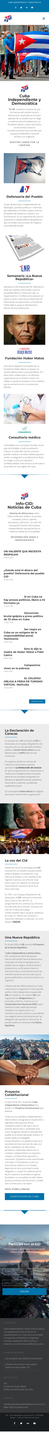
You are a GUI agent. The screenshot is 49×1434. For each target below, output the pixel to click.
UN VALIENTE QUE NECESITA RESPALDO (23, 1358)
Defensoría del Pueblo (24, 197)
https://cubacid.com (18, 1407)
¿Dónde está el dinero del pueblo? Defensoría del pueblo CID (24, 573)
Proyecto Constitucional (17, 1093)
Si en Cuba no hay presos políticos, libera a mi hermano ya (24, 600)
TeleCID (16, 921)
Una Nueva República (22, 937)
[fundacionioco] (24, 349)
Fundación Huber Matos (24, 358)
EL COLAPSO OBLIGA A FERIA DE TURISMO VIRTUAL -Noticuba (23, 681)
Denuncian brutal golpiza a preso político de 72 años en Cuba (23, 616)
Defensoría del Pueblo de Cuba (18, 1389)
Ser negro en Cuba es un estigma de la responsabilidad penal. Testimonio (22, 634)
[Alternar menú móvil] (44, 18)
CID (5, 1383)
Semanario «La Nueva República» (24, 277)
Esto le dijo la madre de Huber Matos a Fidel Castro (24, 652)
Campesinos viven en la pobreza (22, 667)
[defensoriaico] (24, 187)
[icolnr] (24, 266)
